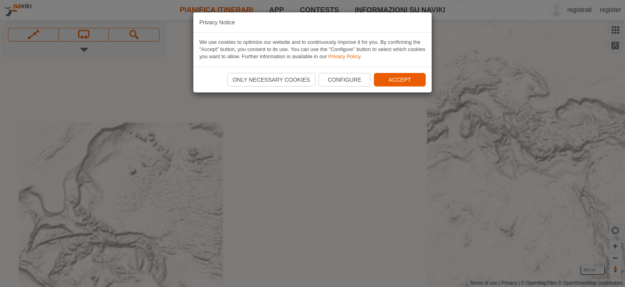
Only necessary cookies (271, 80)
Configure (344, 80)
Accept (400, 80)
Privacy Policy (344, 56)
